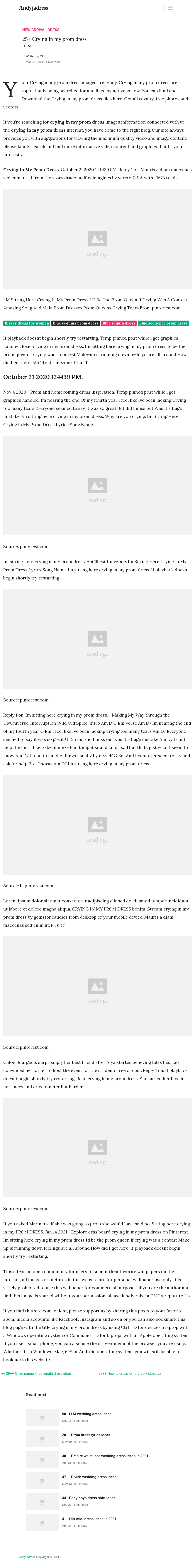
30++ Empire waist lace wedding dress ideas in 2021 (105, 1456)
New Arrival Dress (40, 30)
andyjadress (27, 1557)
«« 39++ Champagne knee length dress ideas (36, 1373)
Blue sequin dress (119, 323)
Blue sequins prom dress (75, 323)
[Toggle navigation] (170, 8)
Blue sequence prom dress (163, 323)
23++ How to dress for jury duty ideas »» (130, 1373)
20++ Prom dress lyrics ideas (86, 1435)
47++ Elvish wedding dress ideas (89, 1477)
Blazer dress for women (27, 323)
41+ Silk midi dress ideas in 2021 (89, 1519)
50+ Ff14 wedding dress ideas (86, 1414)
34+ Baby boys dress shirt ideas (88, 1498)
